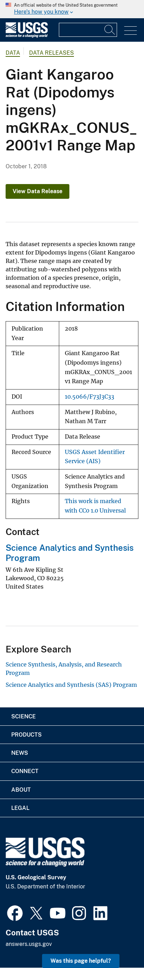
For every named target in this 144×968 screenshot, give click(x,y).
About (21, 789)
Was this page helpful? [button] (80, 960)
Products (26, 734)
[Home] (27, 36)
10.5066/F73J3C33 (89, 396)
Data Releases (51, 52)
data (13, 52)
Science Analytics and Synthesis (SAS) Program (71, 684)
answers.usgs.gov (29, 944)
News (19, 753)
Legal (20, 808)
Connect (25, 771)
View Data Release (37, 191)
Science (23, 716)
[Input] (88, 30)
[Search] (110, 30)
